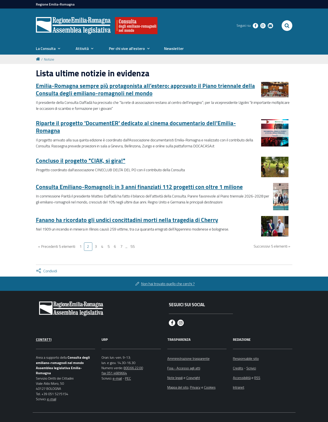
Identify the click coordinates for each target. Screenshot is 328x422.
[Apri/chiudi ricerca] (287, 25)
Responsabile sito (246, 358)
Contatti (43, 339)
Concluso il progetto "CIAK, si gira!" (80, 160)
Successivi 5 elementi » (272, 246)
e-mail (51, 399)
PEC (128, 378)
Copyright (193, 377)
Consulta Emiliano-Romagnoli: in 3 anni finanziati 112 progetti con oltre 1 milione (139, 186)
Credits (238, 368)
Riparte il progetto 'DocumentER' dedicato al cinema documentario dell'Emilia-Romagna (136, 127)
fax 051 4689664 (114, 373)
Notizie (49, 59)
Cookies (210, 387)
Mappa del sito (177, 387)
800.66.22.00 (133, 367)
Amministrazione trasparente (188, 358)
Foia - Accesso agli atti (183, 368)
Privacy (195, 387)
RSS (257, 377)
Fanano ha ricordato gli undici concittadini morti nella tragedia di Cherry (127, 219)
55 (132, 246)
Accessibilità (242, 377)
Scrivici (251, 368)
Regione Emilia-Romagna (55, 4)
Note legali (175, 377)
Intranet (238, 387)
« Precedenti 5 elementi (56, 246)
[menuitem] (48, 48)
